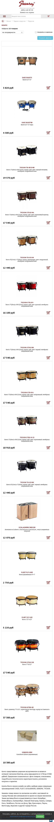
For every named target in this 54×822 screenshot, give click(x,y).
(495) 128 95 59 (27, 10)
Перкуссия (31, 21)
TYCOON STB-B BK (27, 347)
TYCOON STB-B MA (27, 212)
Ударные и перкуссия (19, 21)
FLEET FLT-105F (27, 572)
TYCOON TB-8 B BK (27, 482)
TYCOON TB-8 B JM (27, 257)
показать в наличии (44, 32)
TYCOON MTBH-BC (27, 707)
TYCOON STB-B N (27, 392)
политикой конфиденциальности (22, 816)
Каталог (3, 21)
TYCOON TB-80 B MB (27, 167)
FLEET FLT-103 (27, 617)
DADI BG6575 (27, 77)
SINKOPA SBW (27, 752)
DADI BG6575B (27, 122)
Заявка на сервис (27, 12)
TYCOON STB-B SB (27, 662)
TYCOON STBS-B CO (27, 437)
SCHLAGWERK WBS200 (27, 527)
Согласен (40, 816)
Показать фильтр (45, 38)
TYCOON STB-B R (27, 302)
